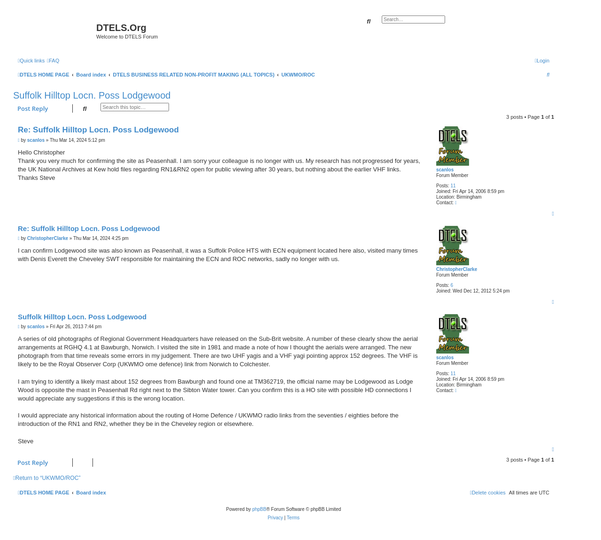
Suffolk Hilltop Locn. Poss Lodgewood (91, 95)
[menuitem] (53, 60)
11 (453, 185)
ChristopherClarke (456, 269)
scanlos (445, 169)
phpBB (259, 509)
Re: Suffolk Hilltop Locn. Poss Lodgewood (98, 129)
